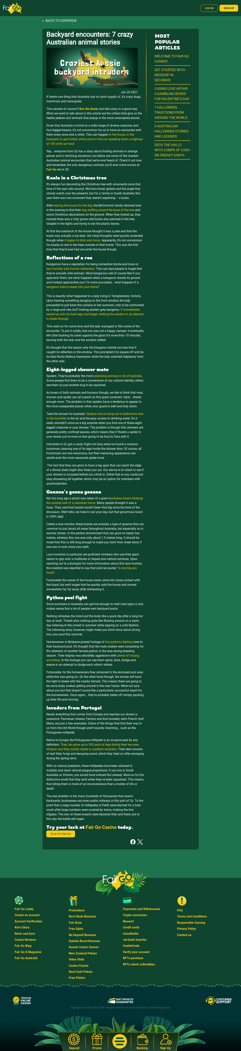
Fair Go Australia (26, 958)
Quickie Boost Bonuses (84, 941)
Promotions (77, 910)
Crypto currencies (135, 915)
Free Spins (76, 929)
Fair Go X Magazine (28, 952)
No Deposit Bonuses (82, 935)
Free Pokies (77, 978)
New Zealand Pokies (83, 953)
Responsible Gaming (191, 922)
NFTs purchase (133, 958)
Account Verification (28, 921)
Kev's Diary (22, 927)
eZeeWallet (130, 933)
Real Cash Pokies (80, 972)
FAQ (180, 910)
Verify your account (136, 952)
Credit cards (131, 927)
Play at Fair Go (61, 833)
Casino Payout (78, 965)
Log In (209, 8)
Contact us (184, 935)
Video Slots (76, 959)
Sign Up (229, 8)
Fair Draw (75, 922)
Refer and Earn (25, 933)
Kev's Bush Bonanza (82, 916)
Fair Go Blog (23, 946)
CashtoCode (131, 946)
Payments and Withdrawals (141, 909)
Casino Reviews (25, 940)
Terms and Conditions (192, 916)
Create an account (27, 915)
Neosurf (128, 921)
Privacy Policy (186, 929)
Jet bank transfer (135, 940)
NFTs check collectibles (139, 964)
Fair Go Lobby (24, 909)
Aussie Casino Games (84, 947)
